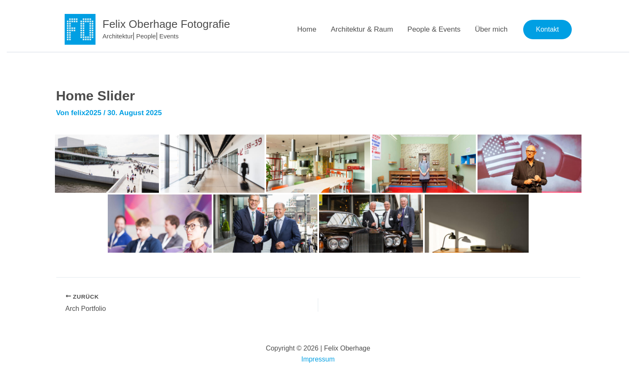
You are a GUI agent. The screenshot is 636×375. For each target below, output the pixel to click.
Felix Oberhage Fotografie (166, 24)
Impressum (318, 359)
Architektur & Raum (362, 29)
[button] (547, 29)
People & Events (434, 29)
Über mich (491, 29)
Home (306, 29)
